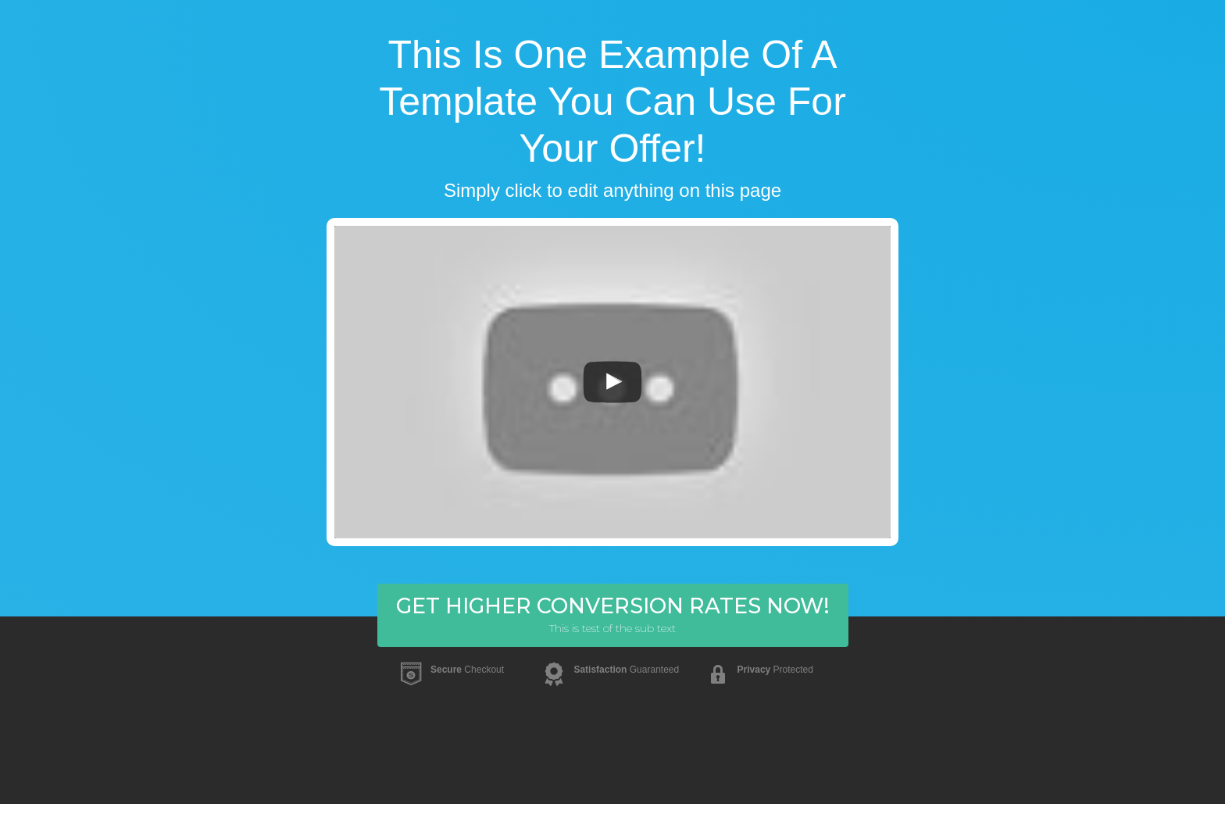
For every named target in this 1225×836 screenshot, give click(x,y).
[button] (612, 615)
